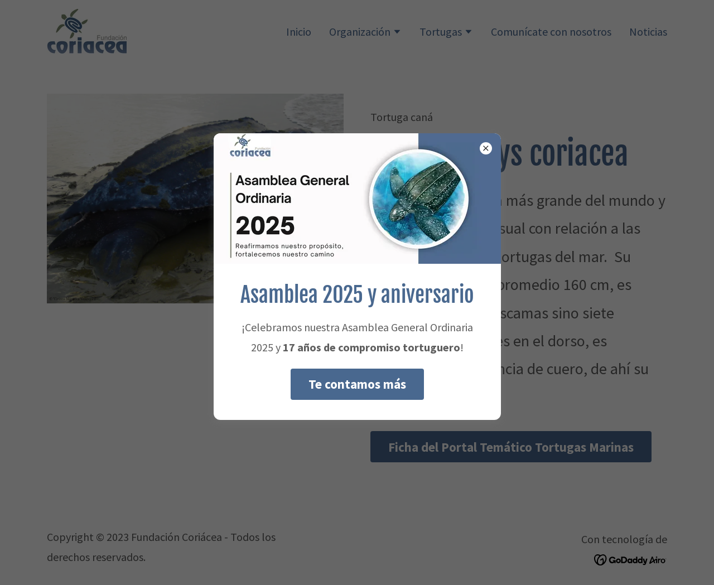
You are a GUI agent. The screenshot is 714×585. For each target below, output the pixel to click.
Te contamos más (357, 384)
